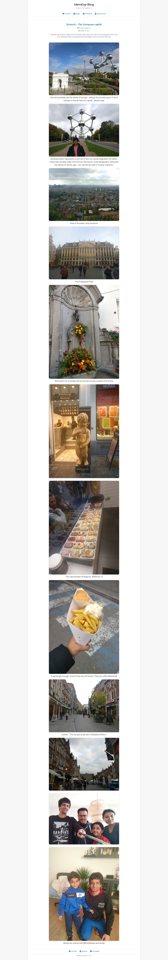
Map (76, 14)
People (87, 14)
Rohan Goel (88, 955)
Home (66, 14)
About (83, 951)
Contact (94, 951)
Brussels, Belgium (84, 28)
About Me (100, 14)
